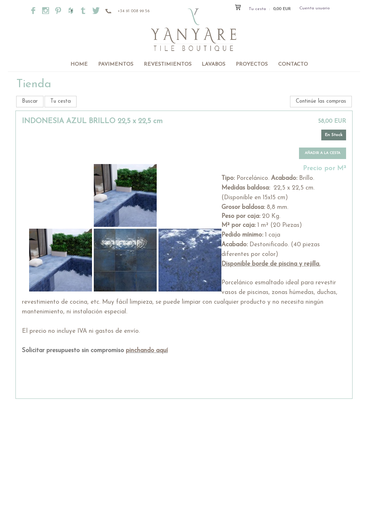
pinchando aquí (147, 350)
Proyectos (252, 64)
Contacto (293, 64)
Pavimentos (115, 64)
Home (79, 64)
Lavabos (213, 64)
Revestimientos (168, 64)
